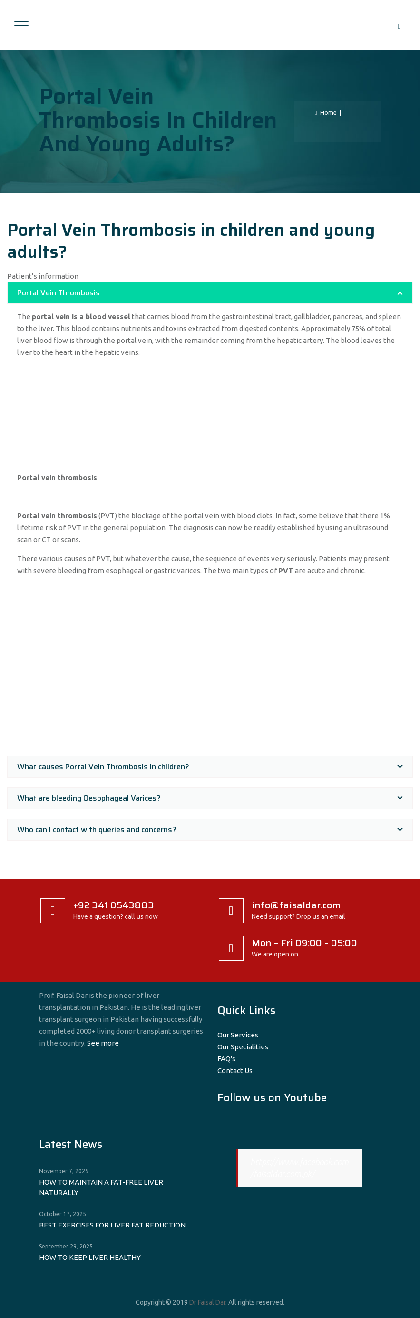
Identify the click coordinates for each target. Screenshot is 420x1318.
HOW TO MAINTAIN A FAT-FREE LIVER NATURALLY (101, 1187)
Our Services (237, 1035)
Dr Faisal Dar (207, 1302)
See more (103, 1043)
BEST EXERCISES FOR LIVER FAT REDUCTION (112, 1225)
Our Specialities (242, 1047)
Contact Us (235, 1070)
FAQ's (226, 1059)
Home (326, 112)
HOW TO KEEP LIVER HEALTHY (90, 1257)
